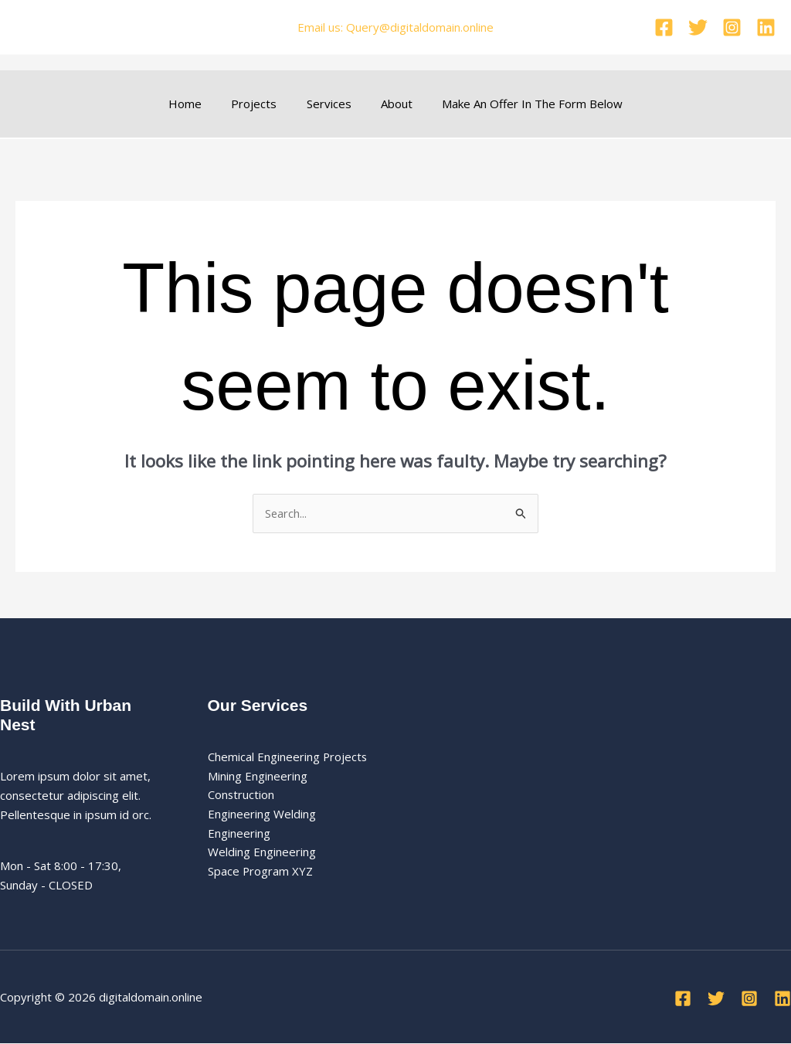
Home (198, 103)
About (390, 103)
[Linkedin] (766, 27)
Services (329, 103)
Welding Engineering (262, 852)
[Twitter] (698, 27)
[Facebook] (664, 27)
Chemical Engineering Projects (288, 756)
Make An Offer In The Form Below (519, 103)
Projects (260, 103)
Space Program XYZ (261, 871)
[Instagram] (732, 27)
